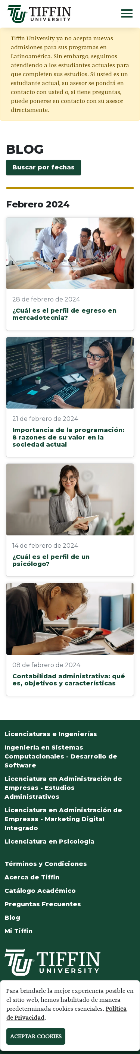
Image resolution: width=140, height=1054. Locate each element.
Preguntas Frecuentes (42, 904)
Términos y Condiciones (45, 863)
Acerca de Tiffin (31, 877)
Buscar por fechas (43, 167)
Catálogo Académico (40, 890)
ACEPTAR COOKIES (36, 1036)
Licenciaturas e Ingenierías (50, 734)
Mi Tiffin (18, 931)
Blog (12, 917)
